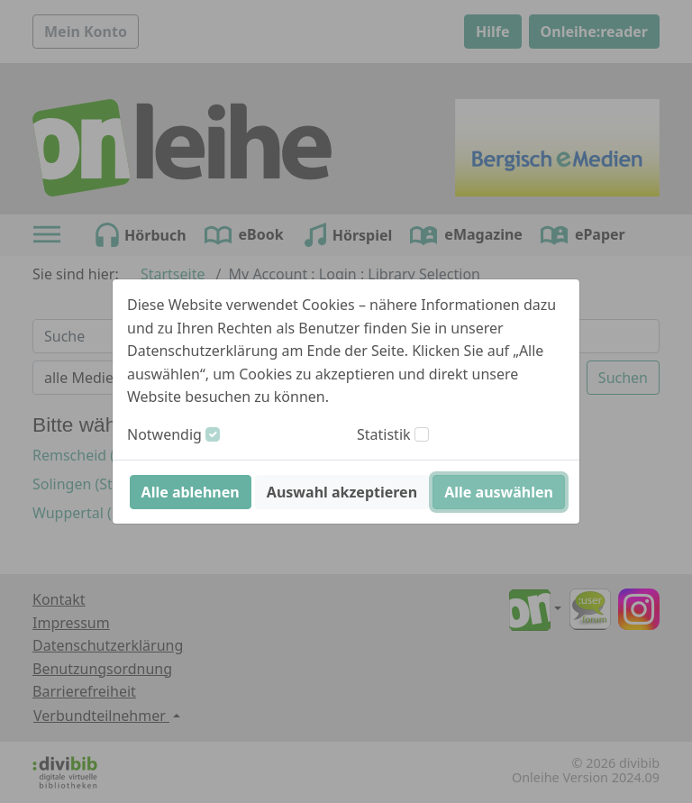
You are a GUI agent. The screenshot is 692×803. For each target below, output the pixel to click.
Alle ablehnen (190, 492)
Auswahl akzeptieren (342, 492)
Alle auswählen (498, 492)
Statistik (384, 434)
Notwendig (164, 434)
